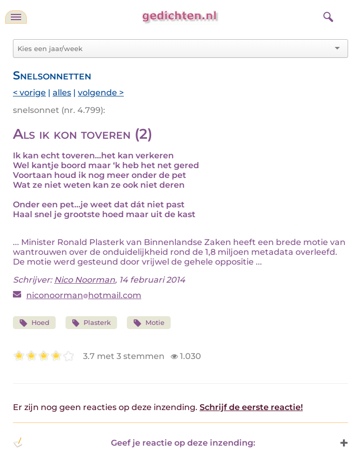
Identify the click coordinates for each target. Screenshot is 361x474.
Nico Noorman (84, 280)
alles (62, 92)
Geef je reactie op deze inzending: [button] (134, 442)
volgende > (101, 92)
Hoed (34, 323)
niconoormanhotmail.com (83, 295)
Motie (149, 323)
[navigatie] (16, 17)
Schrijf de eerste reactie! (251, 407)
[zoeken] (327, 15)
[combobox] (174, 48)
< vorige (29, 92)
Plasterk (91, 323)
